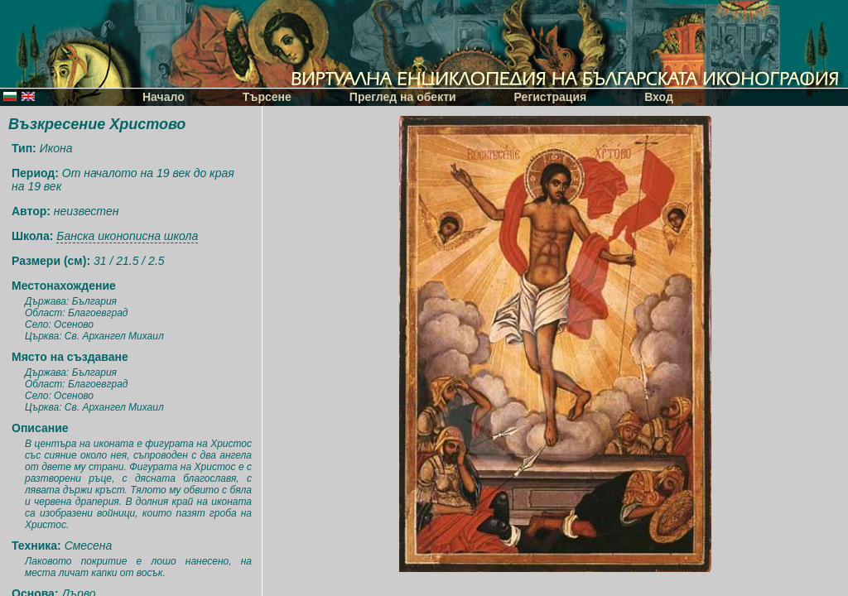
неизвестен (86, 211)
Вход (658, 96)
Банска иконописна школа (127, 236)
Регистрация (550, 96)
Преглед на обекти (402, 96)
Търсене (267, 96)
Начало (163, 96)
